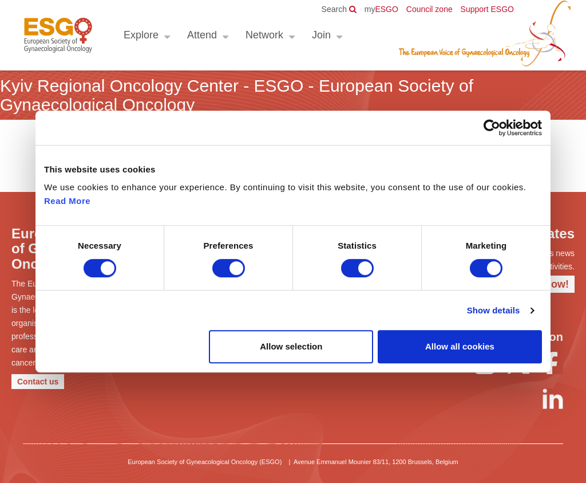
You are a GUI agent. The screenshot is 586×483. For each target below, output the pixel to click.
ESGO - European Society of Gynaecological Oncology (58, 35)
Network (264, 35)
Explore (141, 35)
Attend (202, 35)
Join (321, 35)
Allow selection (291, 346)
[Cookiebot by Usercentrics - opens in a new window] (492, 127)
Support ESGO (487, 9)
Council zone (429, 9)
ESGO (381, 9)
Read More (67, 201)
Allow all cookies (459, 346)
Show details (493, 310)
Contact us (37, 381)
